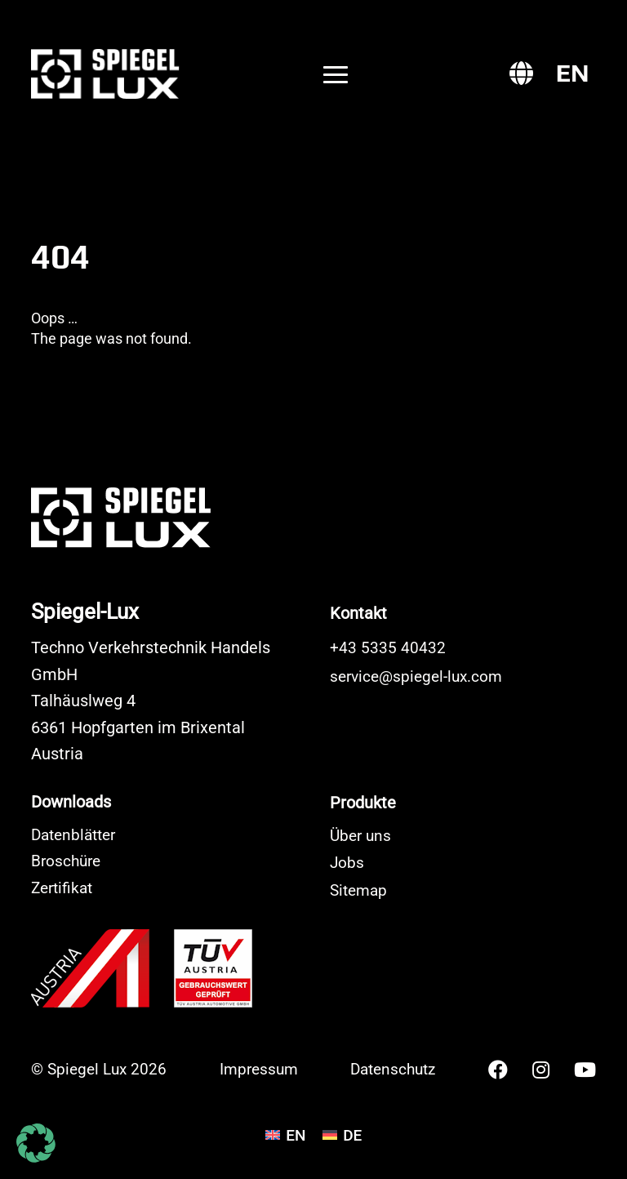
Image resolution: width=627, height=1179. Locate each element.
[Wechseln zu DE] (342, 1134)
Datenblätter (73, 834)
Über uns (360, 835)
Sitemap (358, 890)
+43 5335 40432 (388, 647)
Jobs (347, 862)
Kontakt (358, 613)
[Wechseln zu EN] (572, 73)
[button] (36, 1143)
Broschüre (65, 861)
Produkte (363, 802)
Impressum (259, 1069)
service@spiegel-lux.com (416, 676)
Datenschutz (392, 1069)
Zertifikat (61, 888)
